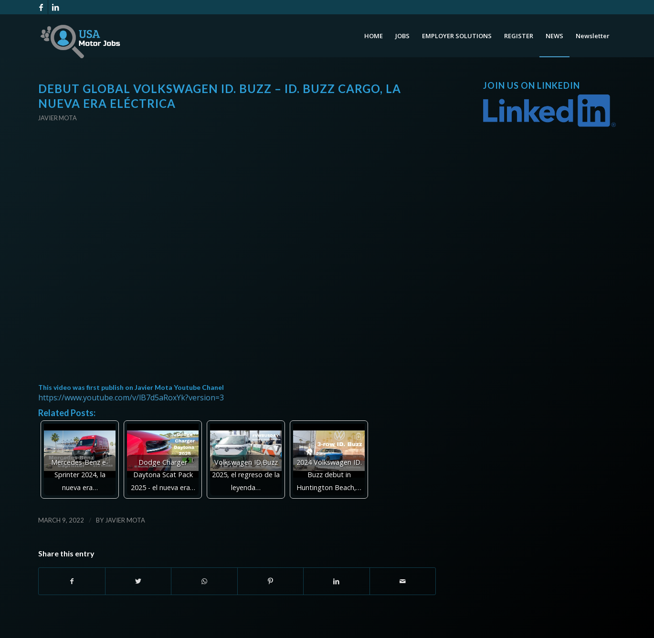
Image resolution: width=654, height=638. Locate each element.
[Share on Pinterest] (271, 581)
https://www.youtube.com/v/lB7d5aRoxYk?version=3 (131, 397)
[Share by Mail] (403, 581)
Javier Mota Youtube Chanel (179, 387)
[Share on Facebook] (72, 581)
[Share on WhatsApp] (204, 581)
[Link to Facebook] (41, 7)
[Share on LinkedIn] (336, 581)
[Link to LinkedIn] (55, 7)
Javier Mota (57, 118)
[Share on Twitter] (138, 581)
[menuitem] (373, 36)
